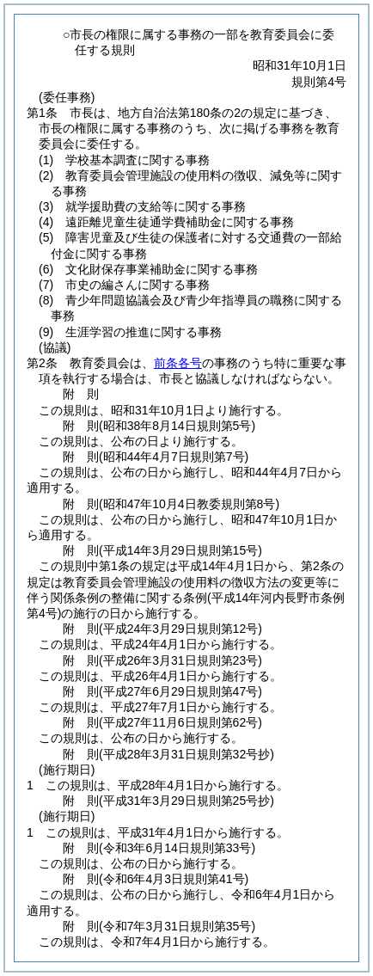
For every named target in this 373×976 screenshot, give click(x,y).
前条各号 (178, 363)
